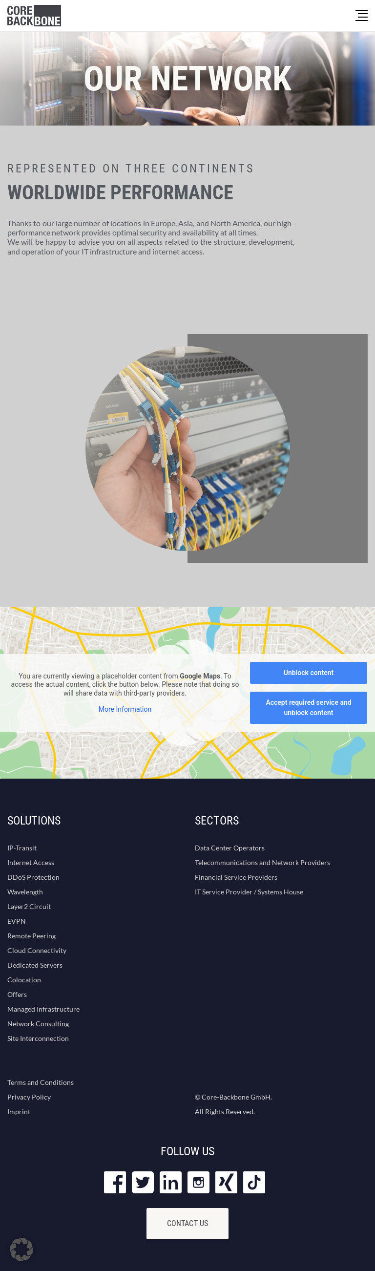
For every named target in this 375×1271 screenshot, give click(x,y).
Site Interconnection (38, 1038)
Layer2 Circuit (29, 906)
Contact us (64, 294)
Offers (17, 994)
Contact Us (187, 1223)
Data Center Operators (230, 848)
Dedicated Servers (34, 965)
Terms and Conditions (40, 1082)
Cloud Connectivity (36, 950)
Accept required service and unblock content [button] (308, 708)
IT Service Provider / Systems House (249, 892)
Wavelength (25, 892)
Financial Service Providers (236, 877)
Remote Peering (31, 936)
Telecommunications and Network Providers (262, 862)
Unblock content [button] (308, 673)
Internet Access (30, 862)
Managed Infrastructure (43, 1009)
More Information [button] (125, 709)
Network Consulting (38, 1023)
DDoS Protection (33, 877)
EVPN (16, 921)
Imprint (18, 1111)
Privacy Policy (29, 1097)
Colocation (24, 979)
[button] (21, 1249)
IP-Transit (22, 848)
